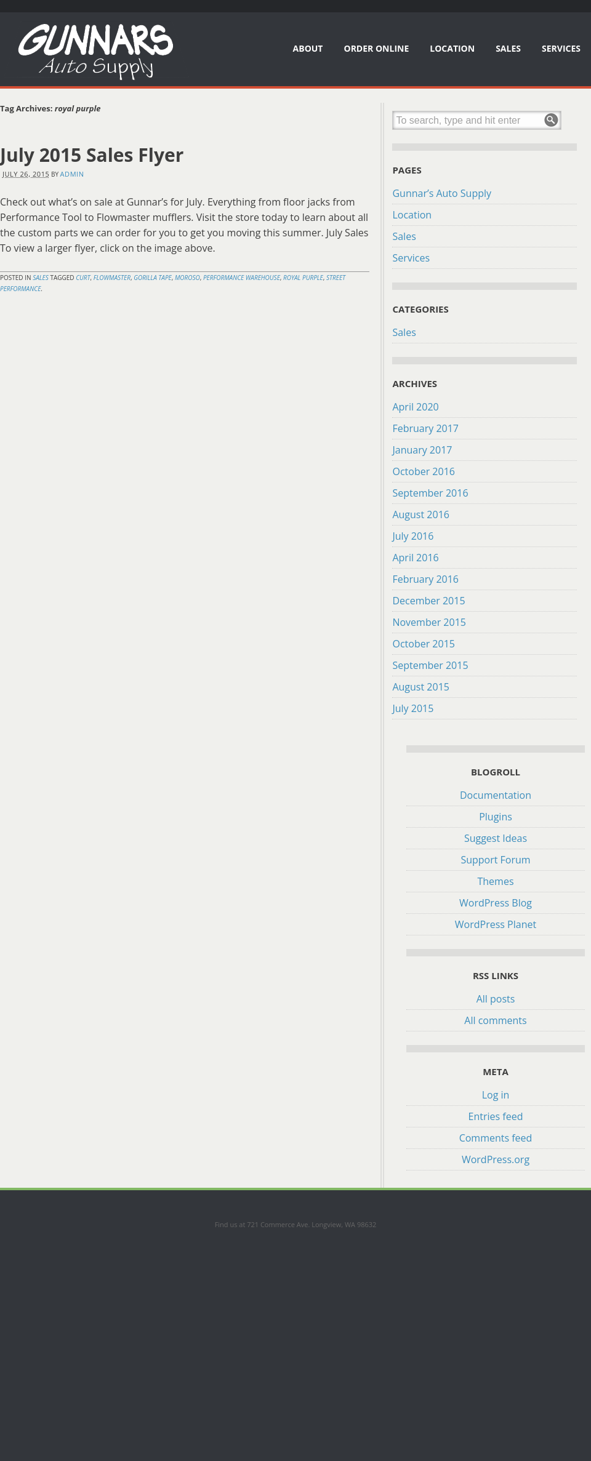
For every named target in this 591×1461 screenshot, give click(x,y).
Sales (508, 48)
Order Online (376, 48)
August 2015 (420, 687)
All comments (495, 1020)
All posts (495, 999)
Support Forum (495, 860)
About (308, 48)
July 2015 (412, 708)
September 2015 (430, 665)
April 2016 (415, 557)
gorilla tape (153, 277)
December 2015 (428, 600)
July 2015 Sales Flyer (91, 154)
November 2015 (429, 622)
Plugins (495, 816)
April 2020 (415, 407)
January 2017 (422, 450)
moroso (187, 277)
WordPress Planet (495, 924)
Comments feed (496, 1138)
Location (452, 48)
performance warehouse (241, 277)
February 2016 (425, 579)
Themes (495, 881)
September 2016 (430, 493)
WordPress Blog (495, 903)
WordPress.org (495, 1159)
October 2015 (423, 643)
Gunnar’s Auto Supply (441, 193)
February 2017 (425, 428)
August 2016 (420, 514)
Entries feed (495, 1116)
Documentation (495, 795)
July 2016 (412, 536)
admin (72, 173)
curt (83, 277)
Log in (496, 1095)
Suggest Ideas (495, 838)
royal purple (303, 277)
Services (561, 48)
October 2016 (423, 471)
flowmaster (112, 277)
